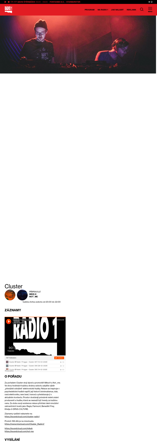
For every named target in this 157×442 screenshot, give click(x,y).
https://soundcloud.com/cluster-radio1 (22, 416)
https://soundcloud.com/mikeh (19, 428)
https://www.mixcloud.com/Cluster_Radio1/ (24, 424)
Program (90, 10)
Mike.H (32, 294)
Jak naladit (117, 10)
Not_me (33, 296)
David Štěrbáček (26, 2)
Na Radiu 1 (103, 10)
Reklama (131, 10)
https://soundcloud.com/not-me (19, 431)
